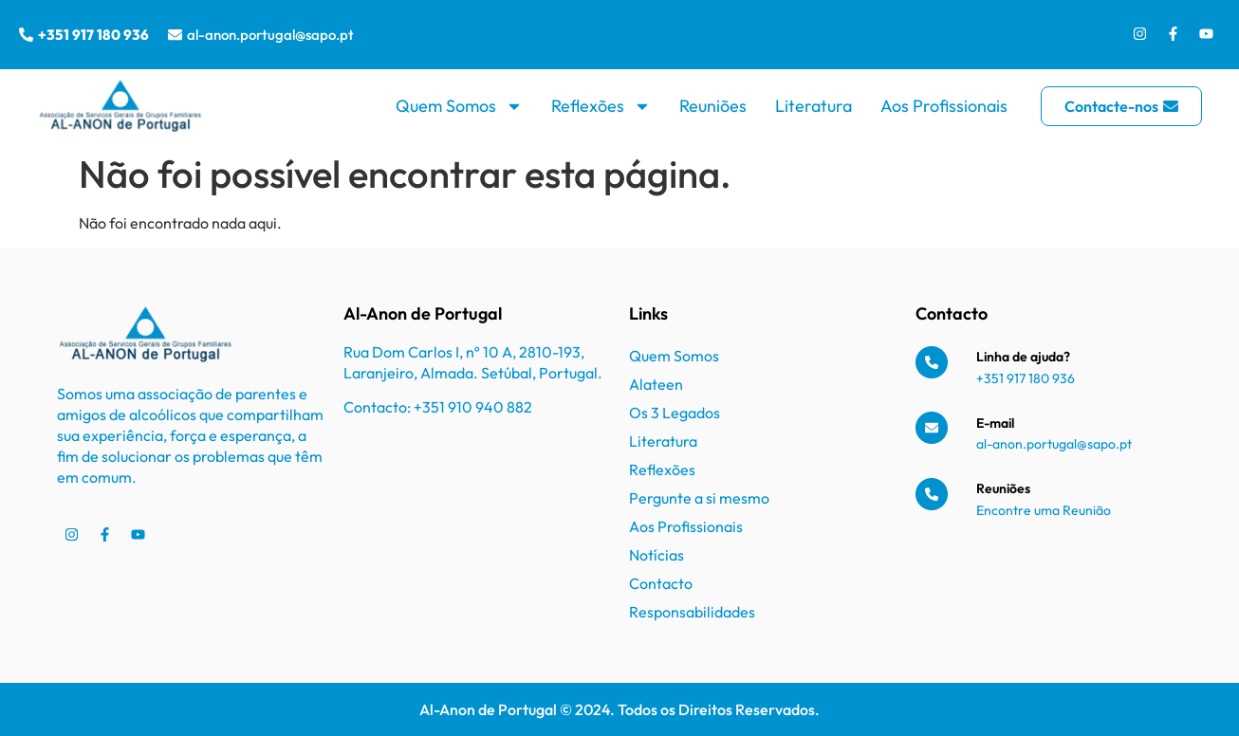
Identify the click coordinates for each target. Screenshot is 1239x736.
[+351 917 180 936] (26, 35)
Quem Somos (459, 106)
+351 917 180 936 (93, 35)
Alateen (656, 384)
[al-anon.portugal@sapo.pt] (175, 35)
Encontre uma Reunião (1043, 510)
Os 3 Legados (674, 412)
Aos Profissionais (944, 106)
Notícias (656, 554)
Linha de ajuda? (1023, 356)
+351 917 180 (1014, 378)
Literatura (813, 106)
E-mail (995, 423)
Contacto (661, 583)
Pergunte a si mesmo (699, 497)
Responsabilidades (692, 611)
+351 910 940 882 (473, 406)
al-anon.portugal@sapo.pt (270, 35)
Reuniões (713, 106)
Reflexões (601, 106)
